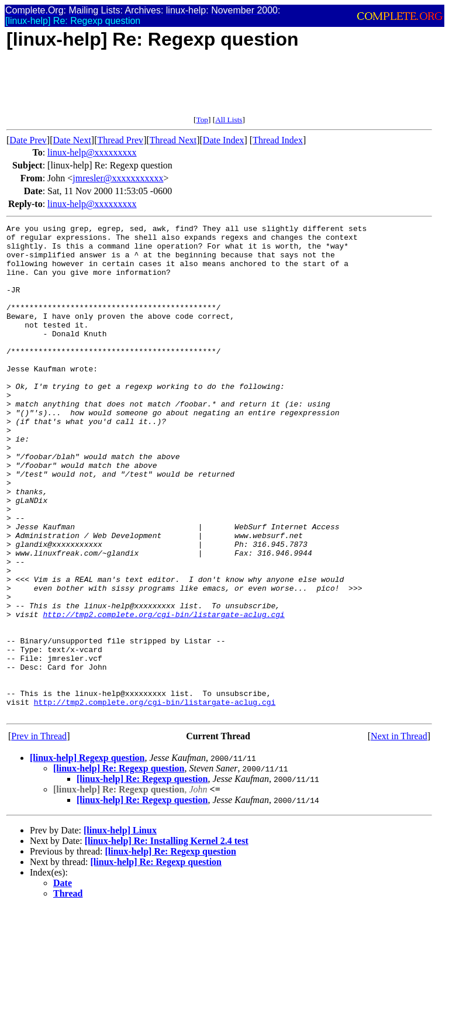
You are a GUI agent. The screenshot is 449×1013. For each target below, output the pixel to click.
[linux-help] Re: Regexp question (118, 866)
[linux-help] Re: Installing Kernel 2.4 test (166, 939)
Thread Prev (120, 140)
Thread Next (173, 140)
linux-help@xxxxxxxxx (92, 152)
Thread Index (278, 140)
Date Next (72, 140)
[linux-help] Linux (120, 928)
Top (202, 119)
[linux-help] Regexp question (87, 856)
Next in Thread (399, 834)
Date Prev (28, 140)
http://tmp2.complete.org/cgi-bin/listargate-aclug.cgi (163, 693)
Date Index (223, 140)
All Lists (228, 119)
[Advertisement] (219, 89)
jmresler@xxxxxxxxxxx (117, 178)
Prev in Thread (39, 834)
